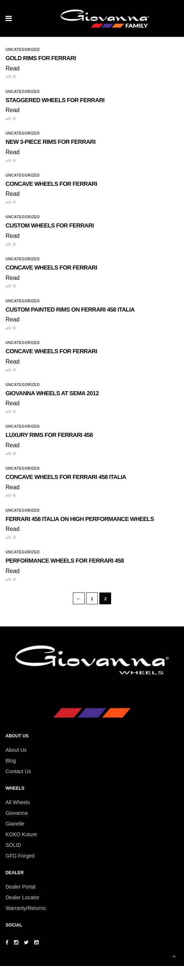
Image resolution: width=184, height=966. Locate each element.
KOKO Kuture (21, 834)
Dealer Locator (22, 897)
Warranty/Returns (26, 908)
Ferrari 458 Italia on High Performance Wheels (80, 519)
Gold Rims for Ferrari (41, 58)
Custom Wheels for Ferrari (50, 226)
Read (13, 68)
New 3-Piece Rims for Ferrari (50, 142)
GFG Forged (20, 856)
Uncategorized (23, 50)
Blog (11, 761)
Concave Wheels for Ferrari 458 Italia (66, 477)
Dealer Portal (21, 887)
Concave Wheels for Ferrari (51, 184)
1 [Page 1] (92, 599)
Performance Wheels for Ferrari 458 (65, 561)
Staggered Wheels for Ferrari (55, 100)
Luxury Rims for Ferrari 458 (49, 435)
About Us (16, 750)
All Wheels (18, 802)
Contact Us (18, 771)
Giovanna (17, 813)
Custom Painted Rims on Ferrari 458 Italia (70, 310)
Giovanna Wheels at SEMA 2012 (52, 393)
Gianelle (15, 824)
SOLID (13, 845)
